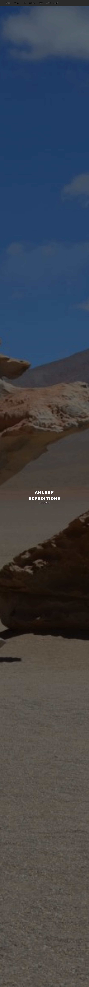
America (32, 3)
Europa (16, 3)
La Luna (48, 3)
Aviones (56, 3)
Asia (24, 3)
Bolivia (8, 3)
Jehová (41, 3)
